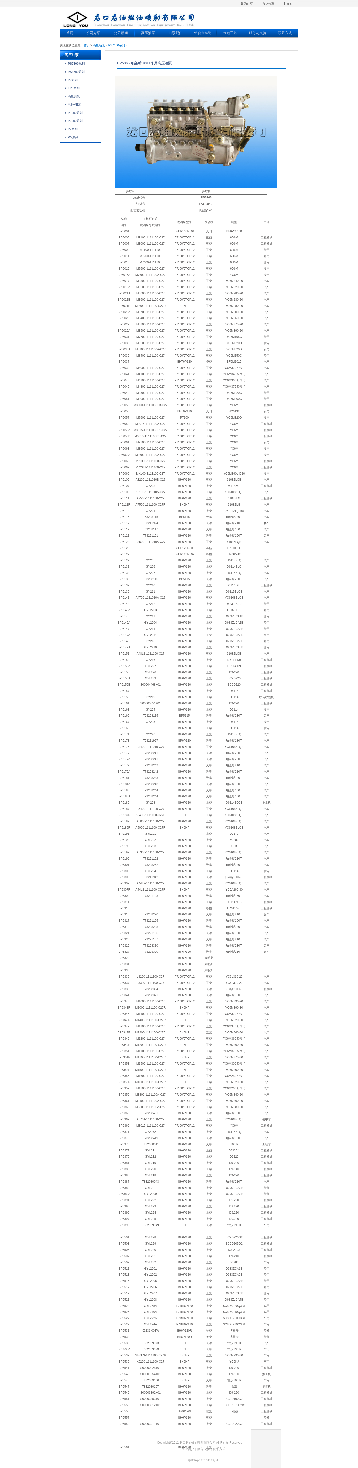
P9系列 (73, 80)
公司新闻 (121, 33)
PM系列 (73, 137)
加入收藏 (268, 3)
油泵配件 (175, 33)
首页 (69, 33)
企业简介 (187, 1449)
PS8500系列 (76, 72)
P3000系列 (75, 121)
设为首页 (247, 3)
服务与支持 (257, 33)
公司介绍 (93, 33)
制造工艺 (230, 33)
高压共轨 (74, 96)
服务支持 (203, 1449)
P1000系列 (75, 113)
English (288, 3)
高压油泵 (148, 33)
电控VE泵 (74, 104)
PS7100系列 (116, 45)
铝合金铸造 (203, 33)
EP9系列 (74, 88)
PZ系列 (73, 129)
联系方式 (285, 33)
